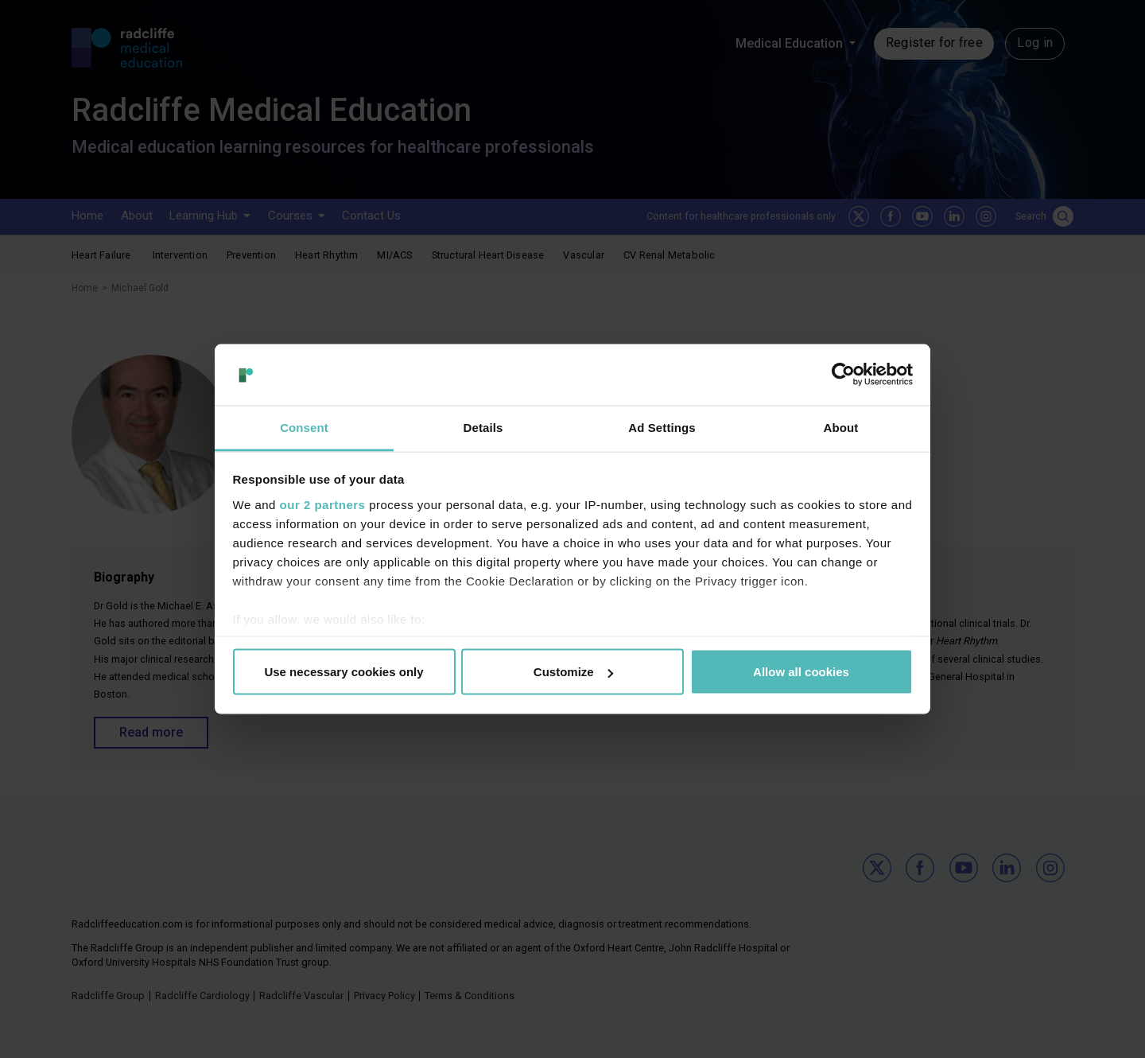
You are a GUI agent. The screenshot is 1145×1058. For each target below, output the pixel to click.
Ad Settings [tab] (661, 427)
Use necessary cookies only (343, 672)
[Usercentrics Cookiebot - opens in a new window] (843, 375)
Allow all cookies (801, 672)
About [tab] (841, 427)
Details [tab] (483, 427)
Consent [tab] (304, 427)
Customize (573, 672)
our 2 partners (323, 504)
